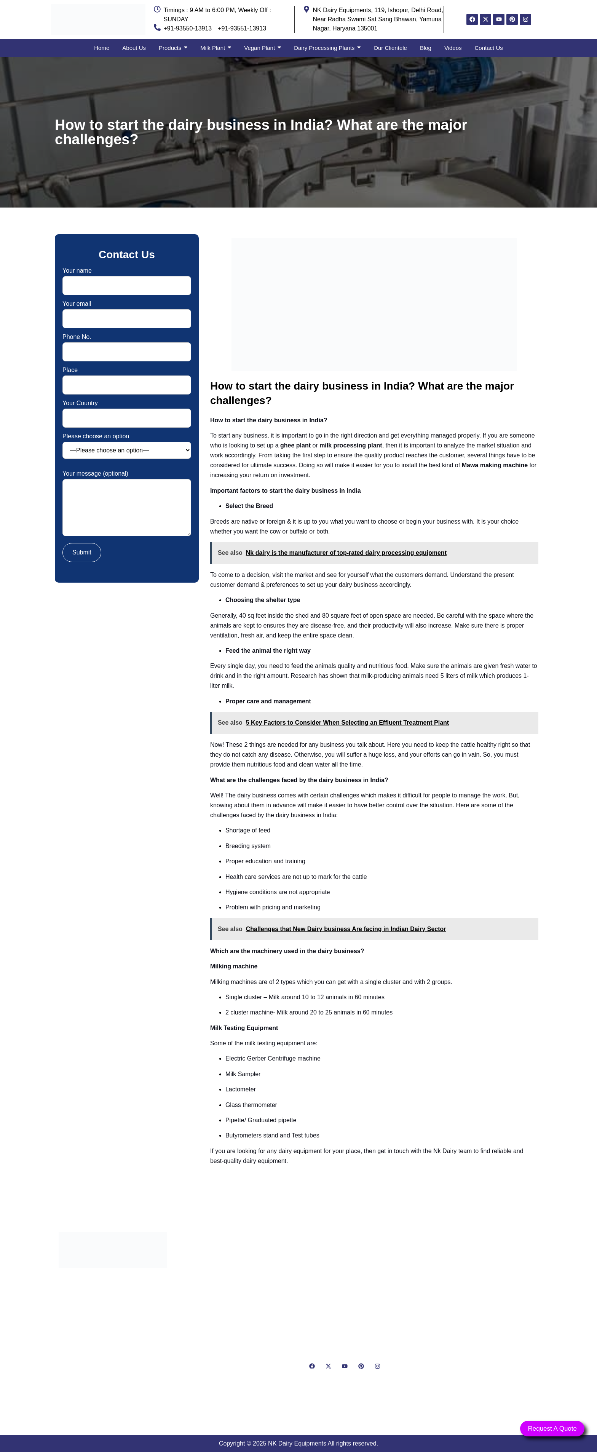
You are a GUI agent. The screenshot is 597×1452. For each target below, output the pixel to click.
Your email (126, 311)
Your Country (126, 410)
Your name (126, 278)
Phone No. (126, 344)
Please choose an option (126, 446)
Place (126, 377)
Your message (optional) (126, 504)
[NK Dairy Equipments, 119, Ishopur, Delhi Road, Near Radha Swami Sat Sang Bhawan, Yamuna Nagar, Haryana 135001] (484, 1322)
